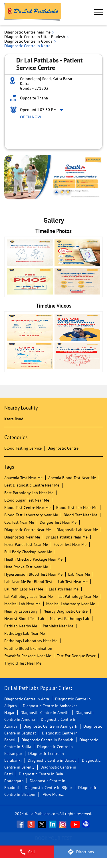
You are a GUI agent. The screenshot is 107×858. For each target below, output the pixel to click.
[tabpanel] (53, 177)
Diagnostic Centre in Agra (26, 699)
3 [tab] (67, 192)
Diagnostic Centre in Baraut (52, 760)
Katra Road (13, 418)
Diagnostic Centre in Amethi (45, 712)
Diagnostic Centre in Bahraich (47, 739)
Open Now (30, 117)
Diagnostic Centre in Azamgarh (50, 726)
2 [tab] (62, 192)
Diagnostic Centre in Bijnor (48, 787)
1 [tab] (56, 192)
